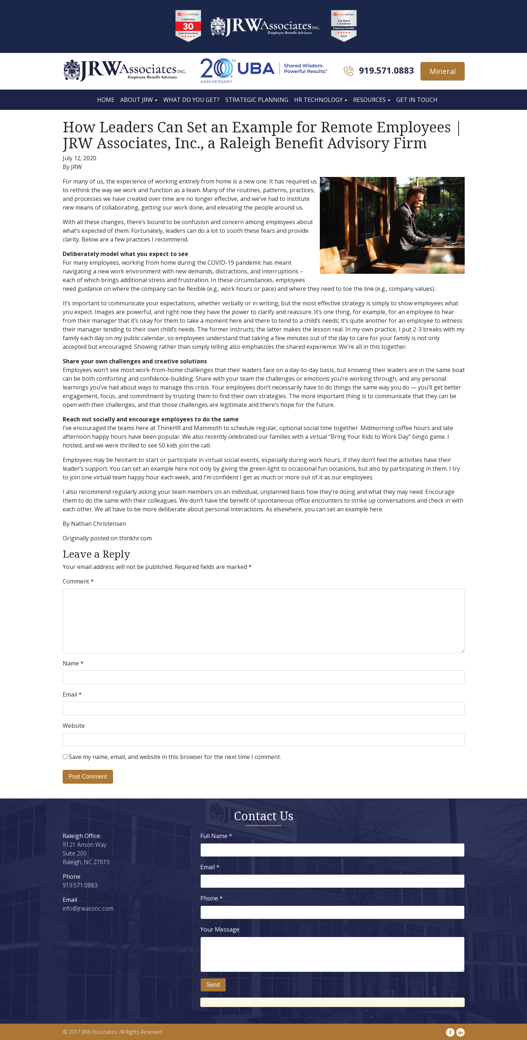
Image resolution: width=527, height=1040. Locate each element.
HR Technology (318, 100)
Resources (369, 100)
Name (73, 663)
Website (74, 726)
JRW (76, 167)
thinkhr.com (135, 538)
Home (105, 100)
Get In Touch (417, 100)
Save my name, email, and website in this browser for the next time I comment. (175, 757)
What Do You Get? (191, 100)
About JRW (136, 100)
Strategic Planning (256, 100)
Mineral (443, 71)
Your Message (219, 929)
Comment (78, 581)
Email (72, 694)
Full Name (216, 836)
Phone (211, 898)
